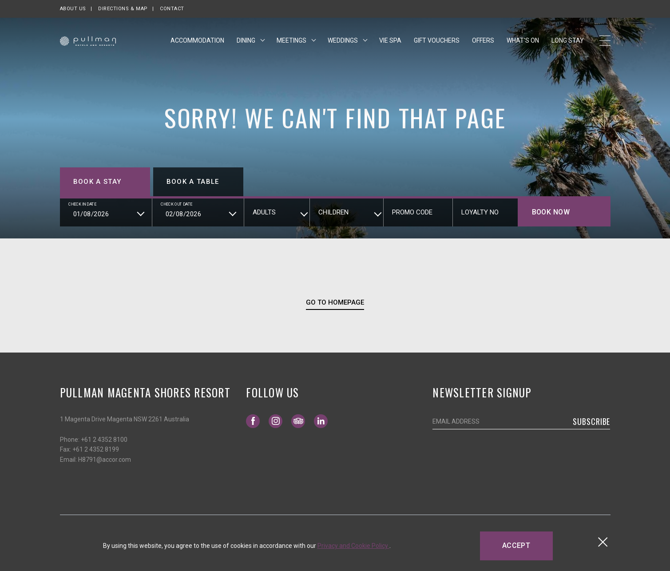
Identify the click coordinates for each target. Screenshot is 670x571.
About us (73, 9)
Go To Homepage (335, 302)
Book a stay (97, 182)
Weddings (343, 41)
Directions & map (123, 9)
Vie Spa (390, 41)
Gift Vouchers (437, 40)
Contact (172, 9)
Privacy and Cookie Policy (353, 545)
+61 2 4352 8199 (95, 449)
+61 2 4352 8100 (104, 439)
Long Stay (567, 41)
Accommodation (197, 41)
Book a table (193, 182)
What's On (523, 41)
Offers (483, 41)
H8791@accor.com (104, 459)
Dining (247, 41)
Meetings (292, 41)
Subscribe (591, 421)
